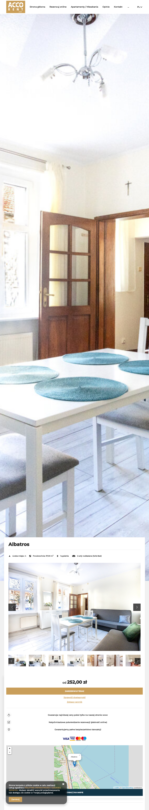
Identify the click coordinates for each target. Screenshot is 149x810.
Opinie (106, 7)
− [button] (9, 752)
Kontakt (118, 7)
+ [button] (9, 748)
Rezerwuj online (57, 7)
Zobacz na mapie (74, 792)
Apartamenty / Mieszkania (84, 7)
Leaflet (116, 788)
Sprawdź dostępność (75, 697)
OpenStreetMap (127, 788)
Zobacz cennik (74, 702)
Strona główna (37, 7)
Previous (12, 607)
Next (137, 607)
